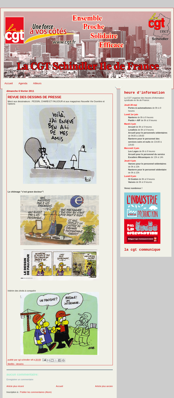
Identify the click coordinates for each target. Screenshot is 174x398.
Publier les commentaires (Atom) (36, 392)
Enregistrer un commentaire (19, 379)
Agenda (23, 83)
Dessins (19, 364)
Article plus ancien (104, 386)
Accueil (9, 83)
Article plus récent (15, 386)
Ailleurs (37, 83)
